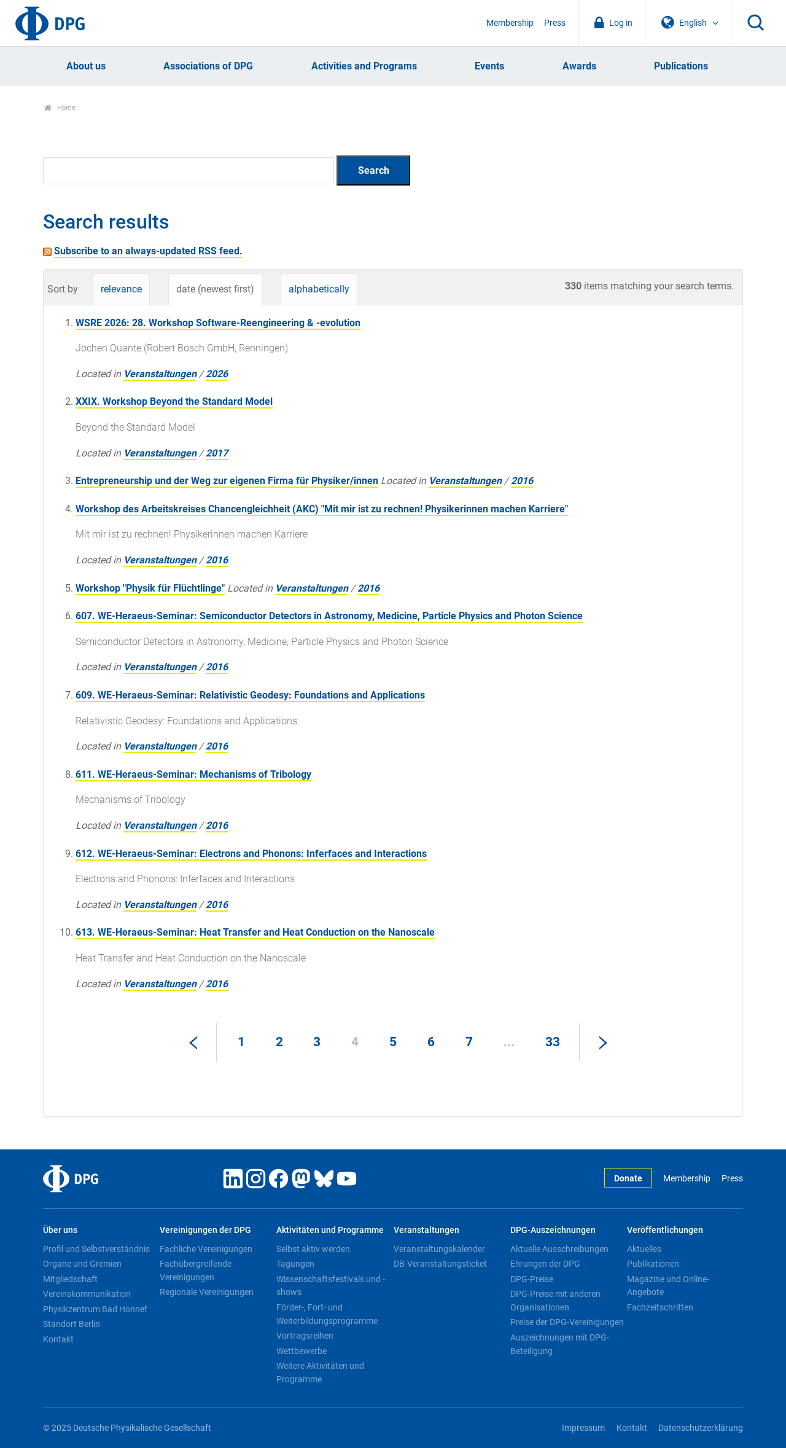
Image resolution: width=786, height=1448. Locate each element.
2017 (217, 453)
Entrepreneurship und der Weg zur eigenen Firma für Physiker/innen (227, 481)
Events (489, 66)
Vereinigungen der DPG (205, 1230)
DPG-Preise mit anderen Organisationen (555, 1300)
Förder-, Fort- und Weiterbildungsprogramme (327, 1314)
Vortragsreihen (304, 1335)
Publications (681, 66)
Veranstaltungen (159, 374)
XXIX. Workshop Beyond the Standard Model (174, 401)
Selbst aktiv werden (313, 1249)
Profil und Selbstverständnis (96, 1249)
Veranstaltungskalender (439, 1249)
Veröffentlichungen (665, 1230)
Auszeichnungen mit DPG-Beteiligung (559, 1344)
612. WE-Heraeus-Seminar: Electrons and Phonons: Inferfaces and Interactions (251, 853)
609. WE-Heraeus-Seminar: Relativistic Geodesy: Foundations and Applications (250, 695)
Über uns (60, 1230)
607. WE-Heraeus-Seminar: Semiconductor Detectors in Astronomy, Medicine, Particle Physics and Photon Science (329, 616)
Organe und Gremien (82, 1264)
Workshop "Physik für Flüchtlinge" (150, 588)
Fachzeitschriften (660, 1307)
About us (86, 66)
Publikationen (653, 1264)
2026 (217, 374)
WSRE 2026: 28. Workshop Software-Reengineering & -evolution (218, 323)
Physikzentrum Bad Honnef (95, 1309)
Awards (579, 66)
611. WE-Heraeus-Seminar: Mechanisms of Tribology (193, 774)
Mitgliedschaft (70, 1279)
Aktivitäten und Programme (330, 1230)
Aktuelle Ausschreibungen (559, 1249)
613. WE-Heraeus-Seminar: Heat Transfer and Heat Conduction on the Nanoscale (255, 932)
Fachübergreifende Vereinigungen (196, 1270)
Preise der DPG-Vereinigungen (567, 1322)
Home (60, 108)
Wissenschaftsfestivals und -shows (330, 1285)
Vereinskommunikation (87, 1294)
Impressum (583, 1428)
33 (552, 1042)
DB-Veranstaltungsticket (440, 1264)
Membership (510, 23)
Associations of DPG (208, 66)
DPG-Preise (531, 1279)
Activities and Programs (364, 66)
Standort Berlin (71, 1324)
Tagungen (295, 1264)
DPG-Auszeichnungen (553, 1230)
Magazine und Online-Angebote (668, 1285)
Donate (628, 1178)
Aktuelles (644, 1249)
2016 (522, 481)
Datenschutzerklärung (700, 1428)
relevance (121, 289)
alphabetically (319, 289)
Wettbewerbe (301, 1351)
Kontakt (58, 1339)
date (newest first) (215, 289)
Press (555, 23)
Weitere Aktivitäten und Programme (320, 1372)
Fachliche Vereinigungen (206, 1249)
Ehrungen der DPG (545, 1264)
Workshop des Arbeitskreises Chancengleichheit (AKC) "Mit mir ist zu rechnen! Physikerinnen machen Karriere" (322, 509)
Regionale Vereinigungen (207, 1292)
